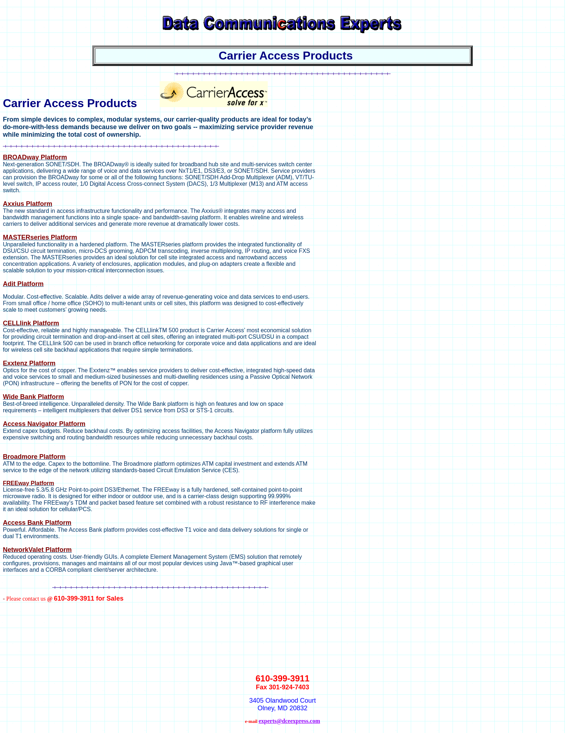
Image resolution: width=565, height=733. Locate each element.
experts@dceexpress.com (289, 721)
